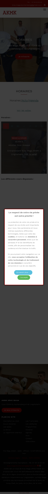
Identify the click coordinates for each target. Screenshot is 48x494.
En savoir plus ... (23, 272)
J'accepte (24, 277)
